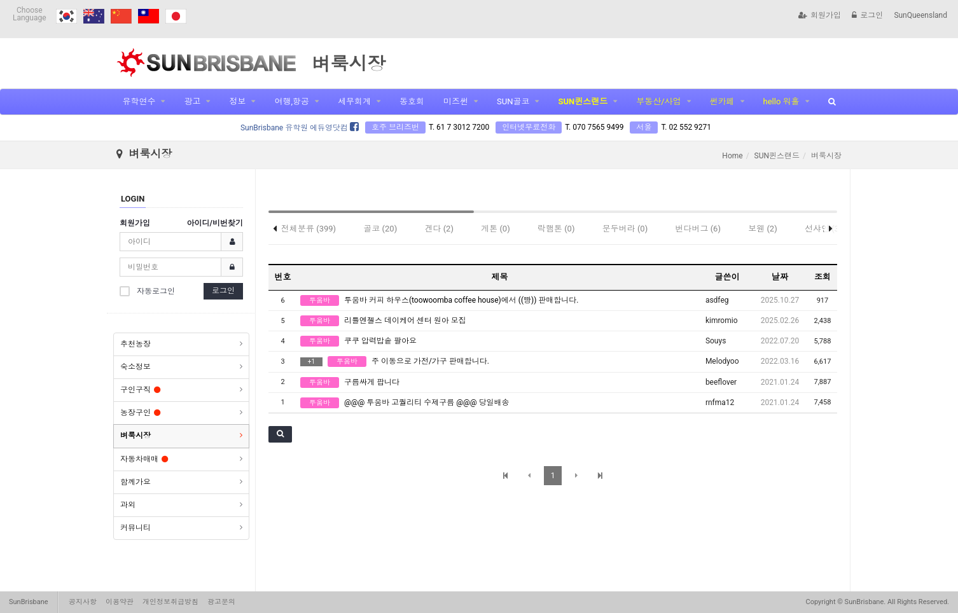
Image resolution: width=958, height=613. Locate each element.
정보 (237, 101)
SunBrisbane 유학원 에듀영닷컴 (299, 127)
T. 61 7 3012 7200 (459, 127)
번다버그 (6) (698, 228)
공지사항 (83, 602)
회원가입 (819, 15)
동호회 (411, 101)
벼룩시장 (135, 435)
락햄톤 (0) (556, 228)
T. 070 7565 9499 (594, 127)
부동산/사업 (658, 101)
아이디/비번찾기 (215, 223)
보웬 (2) (762, 228)
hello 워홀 (781, 101)
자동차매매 (144, 459)
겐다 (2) (439, 228)
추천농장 (135, 344)
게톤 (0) (495, 228)
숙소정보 (135, 366)
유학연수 (138, 101)
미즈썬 (455, 101)
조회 (822, 277)
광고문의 (221, 602)
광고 (192, 101)
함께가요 (135, 482)
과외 (127, 504)
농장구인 (140, 412)
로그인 (867, 15)
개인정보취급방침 (170, 602)
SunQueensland (920, 15)
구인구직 (140, 389)
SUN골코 (513, 101)
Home (732, 155)
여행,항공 (291, 101)
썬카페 (722, 101)
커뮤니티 (135, 527)
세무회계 (354, 101)
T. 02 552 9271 (686, 127)
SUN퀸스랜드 (582, 101)
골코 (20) (380, 228)
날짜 (780, 277)
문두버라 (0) (625, 228)
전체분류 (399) (308, 228)
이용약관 (120, 602)
